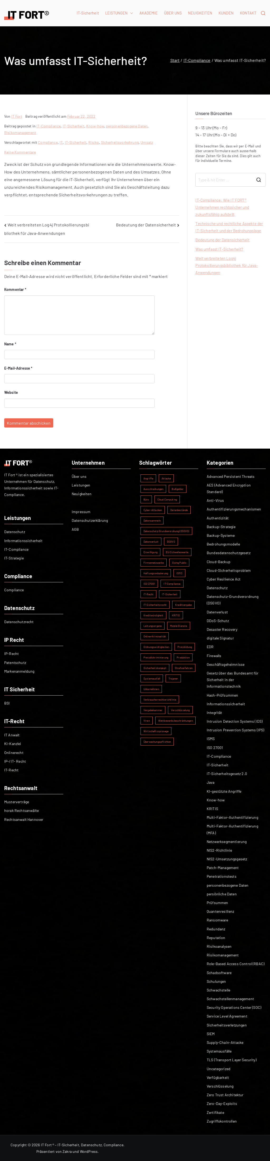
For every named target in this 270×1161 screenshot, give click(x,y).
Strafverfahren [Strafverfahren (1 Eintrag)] (183, 667)
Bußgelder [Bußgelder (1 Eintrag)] (177, 488)
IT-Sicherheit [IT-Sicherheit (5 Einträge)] (169, 594)
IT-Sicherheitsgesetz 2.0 (227, 773)
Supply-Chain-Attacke (225, 1042)
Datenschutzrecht (19, 621)
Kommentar (15, 289)
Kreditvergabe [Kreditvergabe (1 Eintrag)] (183, 604)
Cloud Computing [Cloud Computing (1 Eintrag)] (167, 499)
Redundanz (216, 929)
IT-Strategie (14, 558)
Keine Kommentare (20, 152)
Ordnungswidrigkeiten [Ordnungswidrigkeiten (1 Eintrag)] (156, 646)
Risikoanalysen (219, 946)
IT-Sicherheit (88, 13)
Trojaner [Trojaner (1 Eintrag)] (173, 678)
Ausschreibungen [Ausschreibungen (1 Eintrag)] (153, 488)
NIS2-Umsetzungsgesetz (227, 859)
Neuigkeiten (81, 494)
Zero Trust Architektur (225, 1095)
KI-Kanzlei (12, 743)
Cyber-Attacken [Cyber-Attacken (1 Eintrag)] (152, 510)
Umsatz (147, 142)
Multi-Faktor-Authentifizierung (232, 817)
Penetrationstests (222, 876)
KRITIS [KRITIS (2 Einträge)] (176, 615)
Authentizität (218, 518)
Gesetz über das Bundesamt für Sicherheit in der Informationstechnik (233, 679)
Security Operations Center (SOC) (234, 1007)
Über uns (79, 476)
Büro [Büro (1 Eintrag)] (146, 499)
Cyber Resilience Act (223, 579)
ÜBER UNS (173, 13)
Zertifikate (215, 1112)
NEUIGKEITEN (200, 13)
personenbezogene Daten (127, 126)
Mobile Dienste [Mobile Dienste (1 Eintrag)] (178, 625)
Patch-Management (223, 867)
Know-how (95, 126)
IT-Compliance (48, 126)
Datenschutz (14, 531)
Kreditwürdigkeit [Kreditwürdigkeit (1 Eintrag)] (153, 615)
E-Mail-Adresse (18, 368)
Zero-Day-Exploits (222, 1103)
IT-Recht (11, 770)
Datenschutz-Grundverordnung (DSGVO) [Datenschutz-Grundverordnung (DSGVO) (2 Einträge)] (166, 531)
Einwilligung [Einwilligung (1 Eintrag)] (150, 552)
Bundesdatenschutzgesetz (228, 552)
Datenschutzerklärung (90, 520)
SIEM (211, 1033)
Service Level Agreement (227, 1016)
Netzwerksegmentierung (227, 841)
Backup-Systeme (221, 535)
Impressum (81, 511)
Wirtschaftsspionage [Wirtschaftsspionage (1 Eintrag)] (155, 731)
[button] (130, 13)
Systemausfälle (219, 1051)
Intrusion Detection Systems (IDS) (235, 721)
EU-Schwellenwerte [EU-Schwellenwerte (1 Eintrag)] (177, 552)
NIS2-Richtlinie (219, 850)
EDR (210, 646)
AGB (75, 529)
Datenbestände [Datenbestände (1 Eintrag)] (179, 510)
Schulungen (216, 981)
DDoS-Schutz (218, 620)
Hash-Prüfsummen (222, 695)
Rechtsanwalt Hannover (23, 819)
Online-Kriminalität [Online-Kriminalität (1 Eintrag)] (154, 636)
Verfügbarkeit (218, 1077)
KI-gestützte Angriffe (224, 791)
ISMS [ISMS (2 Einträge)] (179, 573)
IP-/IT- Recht (15, 761)
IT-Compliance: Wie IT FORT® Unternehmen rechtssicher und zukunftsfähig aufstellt (222, 207)
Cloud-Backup (218, 561)
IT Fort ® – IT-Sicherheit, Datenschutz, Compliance (82, 1145)
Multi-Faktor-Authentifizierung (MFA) (232, 829)
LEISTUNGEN (119, 13)
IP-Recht (11, 653)
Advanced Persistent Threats (230, 476)
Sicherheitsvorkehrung (120, 142)
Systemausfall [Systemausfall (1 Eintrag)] (151, 678)
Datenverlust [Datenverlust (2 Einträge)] (150, 541)
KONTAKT (248, 13)
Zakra (67, 1151)
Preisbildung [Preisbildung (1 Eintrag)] (184, 646)
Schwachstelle (218, 990)
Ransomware (217, 920)
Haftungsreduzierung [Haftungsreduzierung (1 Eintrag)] (155, 573)
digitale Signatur (220, 638)
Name (10, 344)
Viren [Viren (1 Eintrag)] (146, 720)
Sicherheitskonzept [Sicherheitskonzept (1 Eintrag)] (154, 667)
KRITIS (212, 808)
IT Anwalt (12, 735)
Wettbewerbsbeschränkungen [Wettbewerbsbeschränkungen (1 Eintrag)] (175, 720)
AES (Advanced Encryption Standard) (229, 488)
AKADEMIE (148, 13)
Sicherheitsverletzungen (227, 1025)
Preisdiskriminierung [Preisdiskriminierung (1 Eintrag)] (155, 657)
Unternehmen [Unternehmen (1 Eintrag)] (151, 689)
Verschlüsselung (220, 1086)
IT (61, 142)
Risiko (93, 142)
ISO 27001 (215, 747)
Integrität (214, 712)
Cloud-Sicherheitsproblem (229, 570)
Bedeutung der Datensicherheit (146, 224)
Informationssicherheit (23, 540)
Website (11, 392)
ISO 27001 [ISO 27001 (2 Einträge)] (149, 583)
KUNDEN (226, 13)
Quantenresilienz (220, 911)
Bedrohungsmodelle (223, 544)
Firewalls (214, 655)
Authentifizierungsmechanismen (234, 509)
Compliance (48, 142)
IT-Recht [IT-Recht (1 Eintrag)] (148, 594)
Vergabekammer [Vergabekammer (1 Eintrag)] (152, 710)
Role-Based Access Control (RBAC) (235, 963)
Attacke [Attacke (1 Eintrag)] (166, 478)
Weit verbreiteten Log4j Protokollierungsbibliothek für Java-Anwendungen (226, 265)
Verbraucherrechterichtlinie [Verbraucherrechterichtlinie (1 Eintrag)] (159, 699)
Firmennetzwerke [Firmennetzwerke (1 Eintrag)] (153, 562)
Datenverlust (217, 612)
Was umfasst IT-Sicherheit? (219, 249)
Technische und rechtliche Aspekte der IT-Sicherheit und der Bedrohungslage (229, 227)
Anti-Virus (215, 500)
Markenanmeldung (19, 671)
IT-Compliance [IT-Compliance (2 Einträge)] (171, 583)
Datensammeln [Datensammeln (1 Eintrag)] (152, 520)
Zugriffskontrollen (222, 1121)
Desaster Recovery (222, 629)
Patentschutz (15, 662)
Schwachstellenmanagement (230, 998)
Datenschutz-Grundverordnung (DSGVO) (232, 599)
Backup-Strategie (221, 526)
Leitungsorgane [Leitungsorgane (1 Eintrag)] (152, 625)
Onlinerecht (13, 752)
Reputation (216, 937)
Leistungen (81, 485)
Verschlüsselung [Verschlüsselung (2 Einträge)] (180, 710)
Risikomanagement (20, 132)
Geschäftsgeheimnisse (225, 664)
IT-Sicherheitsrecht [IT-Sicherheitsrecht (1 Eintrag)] (155, 604)
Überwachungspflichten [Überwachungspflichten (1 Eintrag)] (157, 741)
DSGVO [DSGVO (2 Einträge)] (171, 541)
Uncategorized (218, 1068)
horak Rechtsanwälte (21, 810)
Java (211, 782)
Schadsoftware (219, 972)
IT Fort (16, 116)
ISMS (211, 738)
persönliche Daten (222, 894)
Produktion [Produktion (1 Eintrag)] (183, 657)
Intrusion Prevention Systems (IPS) (235, 730)
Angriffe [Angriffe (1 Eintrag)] (148, 478)
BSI (7, 703)
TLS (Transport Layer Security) (232, 1060)
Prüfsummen (217, 902)
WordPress (89, 1151)
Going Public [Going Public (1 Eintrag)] (179, 562)
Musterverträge (16, 802)
